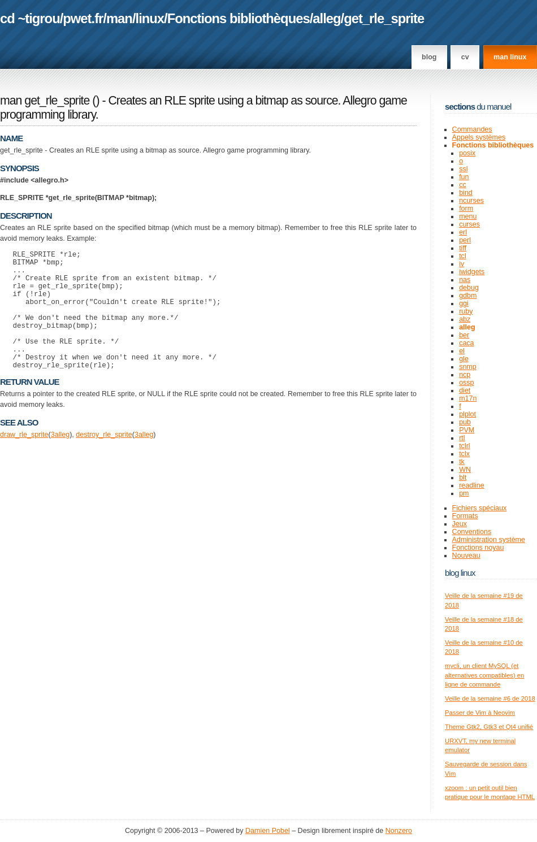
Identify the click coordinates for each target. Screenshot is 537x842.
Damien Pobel (267, 831)
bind (466, 193)
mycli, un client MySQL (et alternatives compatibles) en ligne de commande (484, 675)
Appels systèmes (479, 137)
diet (464, 390)
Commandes (472, 129)
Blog (429, 57)
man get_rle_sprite (44, 100)
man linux (509, 57)
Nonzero (399, 831)
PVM (466, 430)
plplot (467, 414)
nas (464, 280)
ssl (463, 169)
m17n (468, 398)
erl (463, 232)
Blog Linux (460, 573)
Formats (465, 516)
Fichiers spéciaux (479, 508)
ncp (464, 375)
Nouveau (466, 555)
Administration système (488, 540)
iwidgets (471, 272)
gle (464, 359)
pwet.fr (83, 18)
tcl (462, 256)
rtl (462, 438)
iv (461, 264)
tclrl (464, 446)
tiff (462, 248)
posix (467, 153)
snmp (468, 367)
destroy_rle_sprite (104, 460)
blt (462, 477)
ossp (466, 383)
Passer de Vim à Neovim (480, 712)
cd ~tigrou (30, 18)
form (466, 208)
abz (464, 319)
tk (462, 462)
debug (469, 288)
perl (465, 240)
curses (469, 224)
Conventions (472, 532)
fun (464, 177)
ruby (466, 311)
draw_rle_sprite (24, 460)
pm (464, 493)
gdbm (468, 296)
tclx (464, 454)
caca (466, 343)
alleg (326, 18)
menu (468, 216)
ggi (464, 303)
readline (471, 485)
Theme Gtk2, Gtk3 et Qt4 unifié (489, 726)
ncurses (471, 201)
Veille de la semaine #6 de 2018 (490, 698)
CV (465, 57)
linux (150, 18)
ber (464, 335)
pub (465, 422)
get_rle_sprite (384, 18)
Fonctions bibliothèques (238, 18)
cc (462, 185)
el (462, 351)
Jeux (459, 524)
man (119, 18)
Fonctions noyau (478, 548)
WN (465, 470)
